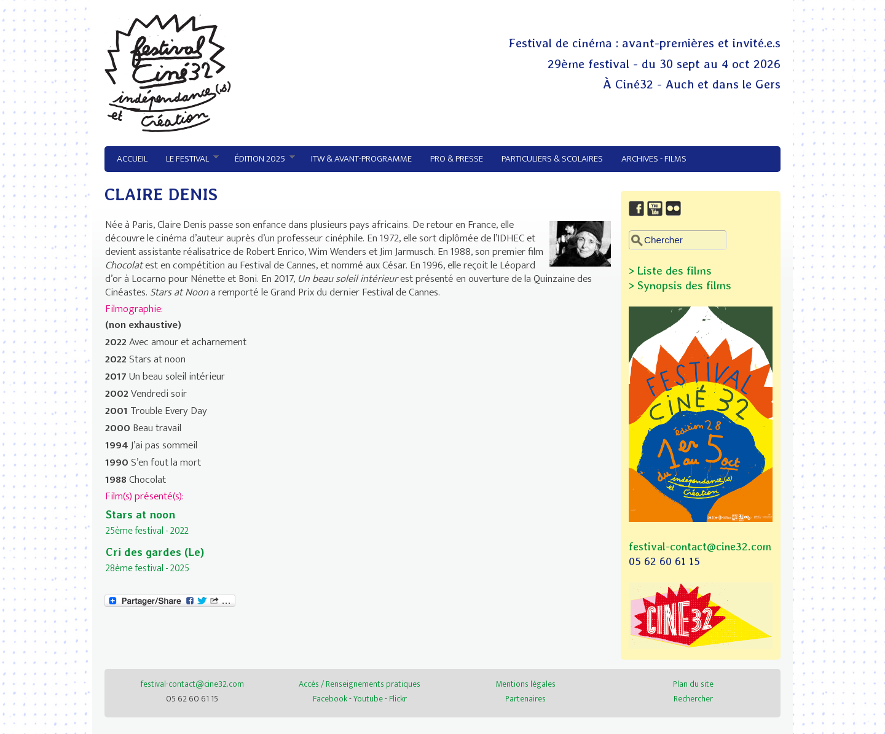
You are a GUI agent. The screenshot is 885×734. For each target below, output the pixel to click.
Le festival (188, 159)
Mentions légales (525, 684)
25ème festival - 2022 (147, 531)
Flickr (398, 699)
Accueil (132, 158)
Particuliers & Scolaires (552, 158)
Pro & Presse (456, 158)
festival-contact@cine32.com (700, 546)
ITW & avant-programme (361, 158)
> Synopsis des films (680, 285)
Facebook (330, 699)
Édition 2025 (260, 159)
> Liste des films (670, 270)
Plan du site (693, 684)
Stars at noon (140, 514)
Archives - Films (653, 158)
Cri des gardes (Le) (155, 551)
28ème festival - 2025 (147, 568)
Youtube (368, 699)
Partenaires (525, 699)
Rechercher (693, 699)
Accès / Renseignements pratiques (359, 684)
